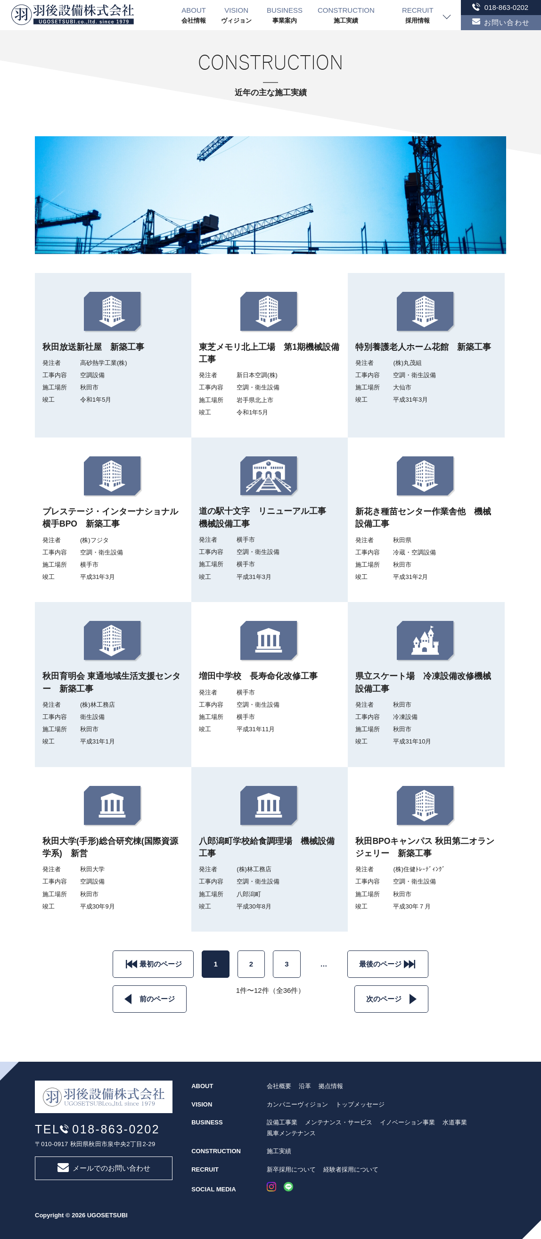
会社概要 (279, 1086)
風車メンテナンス (291, 1133)
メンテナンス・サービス (338, 1122)
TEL (97, 1129)
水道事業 (455, 1122)
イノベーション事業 (407, 1122)
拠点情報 (331, 1086)
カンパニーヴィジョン (297, 1104)
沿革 (305, 1086)
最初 (160, 964)
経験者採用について (350, 1169)
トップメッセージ (360, 1104)
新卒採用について (291, 1169)
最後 (380, 964)
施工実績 (279, 1151)
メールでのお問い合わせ (103, 1168)
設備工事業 (282, 1122)
